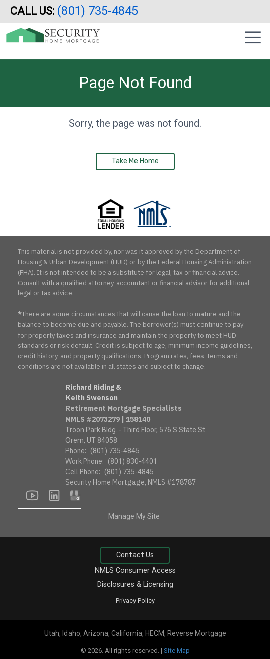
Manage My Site (134, 516)
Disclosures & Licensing (135, 584)
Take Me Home (135, 161)
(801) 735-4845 (99, 11)
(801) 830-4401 (132, 461)
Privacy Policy (135, 600)
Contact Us (135, 555)
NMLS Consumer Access (135, 570)
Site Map (177, 650)
